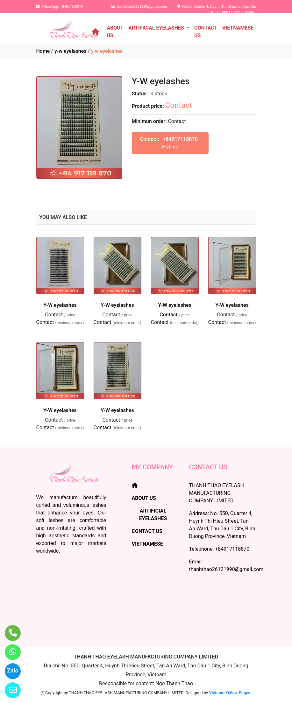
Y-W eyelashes (60, 305)
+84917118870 (180, 139)
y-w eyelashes (70, 51)
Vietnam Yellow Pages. (230, 692)
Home (43, 51)
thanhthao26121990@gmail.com (226, 569)
